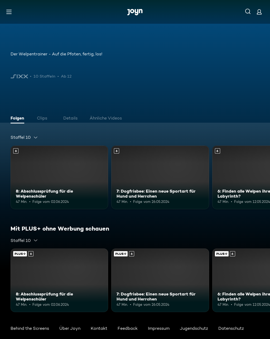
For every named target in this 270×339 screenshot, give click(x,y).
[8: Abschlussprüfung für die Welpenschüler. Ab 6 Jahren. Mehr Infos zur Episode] (59, 177)
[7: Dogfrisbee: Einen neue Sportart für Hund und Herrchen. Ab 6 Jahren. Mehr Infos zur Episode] (160, 177)
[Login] (259, 11)
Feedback (128, 328)
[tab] (18, 118)
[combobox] (24, 137)
